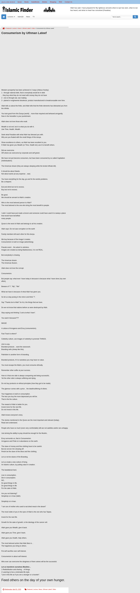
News (28, 16)
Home (3, 16)
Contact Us (68, 2)
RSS (60, 2)
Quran (20, 2)
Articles (44, 2)
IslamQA (20, 16)
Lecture (35, 589)
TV (34, 16)
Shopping (53, 2)
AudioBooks (35, 2)
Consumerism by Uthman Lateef (24, 33)
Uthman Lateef (47, 589)
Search (135, 16)
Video (54, 589)
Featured (30, 589)
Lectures (10, 16)
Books (26, 2)
